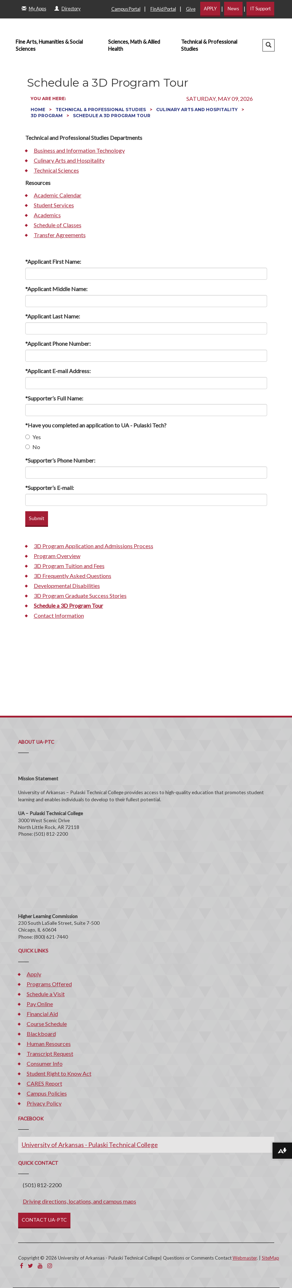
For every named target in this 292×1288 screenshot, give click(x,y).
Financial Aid (42, 1013)
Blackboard (41, 1033)
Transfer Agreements (60, 234)
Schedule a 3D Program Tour (68, 605)
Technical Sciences (56, 170)
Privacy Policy (44, 1103)
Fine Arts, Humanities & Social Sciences (49, 45)
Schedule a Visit (46, 993)
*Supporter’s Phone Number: (60, 460)
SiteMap (270, 1258)
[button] (268, 45)
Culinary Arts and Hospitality (197, 109)
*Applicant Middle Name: (56, 288)
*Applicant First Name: (53, 261)
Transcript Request (50, 1053)
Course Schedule (47, 1023)
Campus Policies (47, 1093)
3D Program (47, 115)
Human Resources (49, 1043)
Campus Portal (125, 9)
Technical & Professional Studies (209, 45)
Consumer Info (45, 1063)
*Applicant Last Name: (52, 316)
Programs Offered (49, 984)
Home (38, 109)
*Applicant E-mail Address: (58, 370)
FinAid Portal (163, 9)
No (32, 446)
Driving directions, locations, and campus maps (79, 1201)
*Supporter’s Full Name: (54, 398)
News (233, 8)
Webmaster (245, 1258)
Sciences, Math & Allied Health (134, 45)
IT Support (260, 8)
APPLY (210, 8)
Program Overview (57, 555)
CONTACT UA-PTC (44, 1220)
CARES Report (44, 1083)
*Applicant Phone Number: (58, 343)
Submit (36, 518)
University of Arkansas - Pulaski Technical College (90, 1144)
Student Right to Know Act (59, 1073)
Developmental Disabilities (67, 585)
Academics (47, 215)
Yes (33, 436)
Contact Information (59, 615)
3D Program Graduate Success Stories (80, 595)
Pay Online (40, 1003)
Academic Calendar (57, 195)
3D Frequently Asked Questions (72, 575)
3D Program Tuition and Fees (69, 565)
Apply (34, 974)
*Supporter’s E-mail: (49, 487)
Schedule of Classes (57, 225)
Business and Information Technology (79, 150)
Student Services (54, 205)
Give (191, 9)
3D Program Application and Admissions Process (93, 545)
